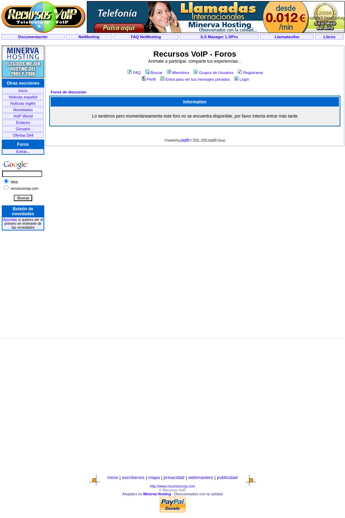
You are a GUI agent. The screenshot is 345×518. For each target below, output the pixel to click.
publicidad (227, 477)
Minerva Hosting (157, 494)
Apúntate (10, 220)
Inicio (23, 91)
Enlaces (23, 122)
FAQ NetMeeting (146, 37)
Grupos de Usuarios (213, 72)
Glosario (23, 129)
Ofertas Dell (23, 135)
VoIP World (23, 116)
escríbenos (133, 477)
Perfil (149, 79)
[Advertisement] (23, 277)
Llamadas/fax (287, 37)
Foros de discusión (68, 92)
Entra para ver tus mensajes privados (195, 79)
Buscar (154, 72)
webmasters (200, 477)
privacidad (174, 477)
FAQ (134, 72)
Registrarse (250, 72)
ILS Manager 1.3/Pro (219, 37)
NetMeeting (89, 37)
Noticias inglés (23, 103)
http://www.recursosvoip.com (172, 486)
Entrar (21, 151)
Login (241, 79)
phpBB (184, 140)
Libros (329, 37)
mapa (154, 477)
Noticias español (23, 97)
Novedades (23, 110)
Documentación (33, 37)
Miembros (178, 72)
